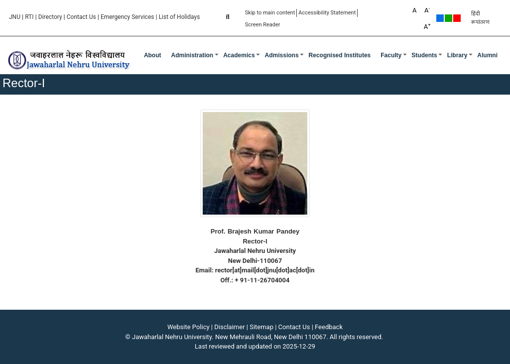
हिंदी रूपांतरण (480, 17)
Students (424, 55)
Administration (192, 55)
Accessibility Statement (327, 12)
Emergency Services (127, 16)
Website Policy (188, 327)
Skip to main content (270, 12)
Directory (50, 16)
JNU (14, 16)
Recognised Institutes (340, 55)
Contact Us (81, 16)
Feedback (329, 327)
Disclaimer (229, 327)
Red (457, 18)
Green (448, 18)
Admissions (282, 55)
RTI (29, 16)
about (152, 55)
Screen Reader (262, 24)
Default (440, 18)
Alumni (487, 55)
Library (457, 55)
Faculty (391, 55)
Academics (239, 55)
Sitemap (261, 327)
